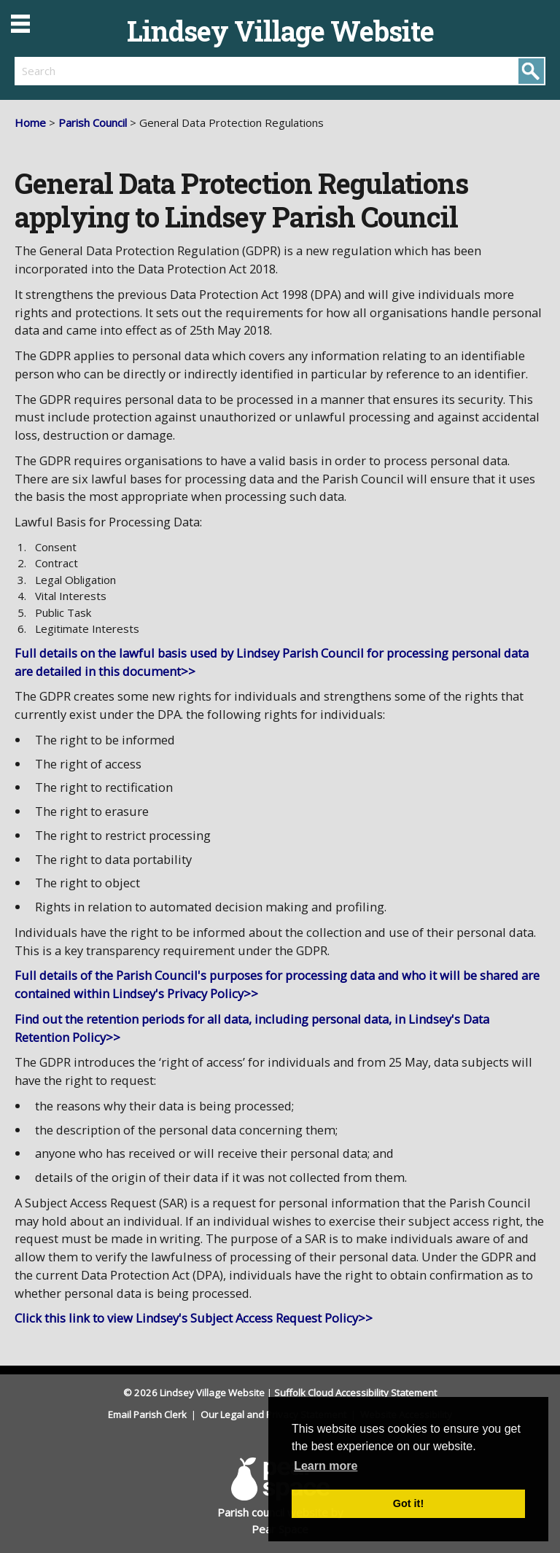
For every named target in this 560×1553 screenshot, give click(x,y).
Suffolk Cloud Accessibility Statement (355, 1392)
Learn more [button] (325, 1466)
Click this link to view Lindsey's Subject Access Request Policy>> (194, 1317)
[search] (147, 71)
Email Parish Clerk (148, 1414)
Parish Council (92, 122)
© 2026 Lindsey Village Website (194, 1392)
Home (30, 122)
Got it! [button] (408, 1503)
